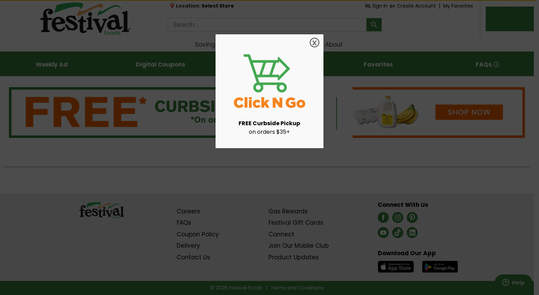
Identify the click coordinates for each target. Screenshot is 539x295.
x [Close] (314, 42)
